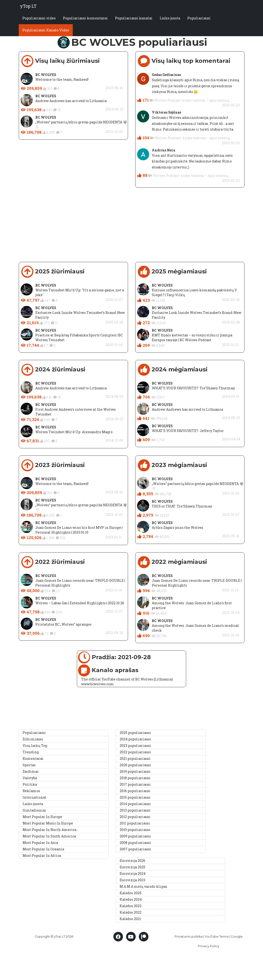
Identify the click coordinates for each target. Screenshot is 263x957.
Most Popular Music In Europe (48, 823)
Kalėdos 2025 (130, 893)
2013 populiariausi (135, 810)
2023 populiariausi (135, 745)
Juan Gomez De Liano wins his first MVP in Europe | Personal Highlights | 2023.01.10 (78, 530)
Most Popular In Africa (42, 855)
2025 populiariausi (135, 732)
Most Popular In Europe (42, 816)
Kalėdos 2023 (130, 906)
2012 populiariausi (135, 816)
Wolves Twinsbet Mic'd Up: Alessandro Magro (74, 432)
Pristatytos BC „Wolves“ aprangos (63, 624)
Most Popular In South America (49, 836)
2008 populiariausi (135, 842)
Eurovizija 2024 (133, 873)
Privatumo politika (189, 936)
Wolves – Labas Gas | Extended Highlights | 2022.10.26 (79, 603)
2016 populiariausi (135, 791)
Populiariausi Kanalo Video (45, 30)
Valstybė (30, 778)
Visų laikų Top (35, 745)
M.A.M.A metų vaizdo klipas (143, 886)
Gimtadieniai (34, 810)
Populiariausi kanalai (134, 18)
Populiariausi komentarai (85, 18)
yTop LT (28, 6)
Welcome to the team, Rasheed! (62, 79)
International (34, 797)
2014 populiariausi (135, 803)
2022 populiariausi (135, 752)
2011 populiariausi (135, 823)
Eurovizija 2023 (132, 880)
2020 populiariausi (135, 765)
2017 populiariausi (135, 784)
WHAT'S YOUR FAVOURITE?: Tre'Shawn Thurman (193, 388)
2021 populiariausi (135, 758)
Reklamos (31, 791)
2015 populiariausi (135, 797)
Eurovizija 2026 (132, 860)
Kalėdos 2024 (131, 899)
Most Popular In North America (49, 829)
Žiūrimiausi (33, 739)
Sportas (29, 765)
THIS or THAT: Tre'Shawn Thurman (182, 506)
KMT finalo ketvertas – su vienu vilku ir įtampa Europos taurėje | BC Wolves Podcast (192, 337)
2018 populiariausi (135, 778)
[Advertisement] (131, 228)
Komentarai (33, 758)
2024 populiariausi (135, 739)
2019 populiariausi (135, 771)
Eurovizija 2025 (132, 867)
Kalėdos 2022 (130, 912)
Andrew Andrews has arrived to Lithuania (71, 100)
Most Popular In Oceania (43, 849)
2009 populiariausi (135, 836)
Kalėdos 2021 (130, 919)
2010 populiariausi (135, 829)
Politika (30, 784)
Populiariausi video (39, 18)
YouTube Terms (217, 936)
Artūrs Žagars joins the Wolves (177, 527)
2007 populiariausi (135, 849)
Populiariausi (199, 18)
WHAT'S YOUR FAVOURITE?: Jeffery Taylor (188, 430)
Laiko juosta (170, 18)
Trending (31, 752)
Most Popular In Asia (40, 842)
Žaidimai (31, 771)
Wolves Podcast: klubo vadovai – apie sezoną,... (193, 100)
